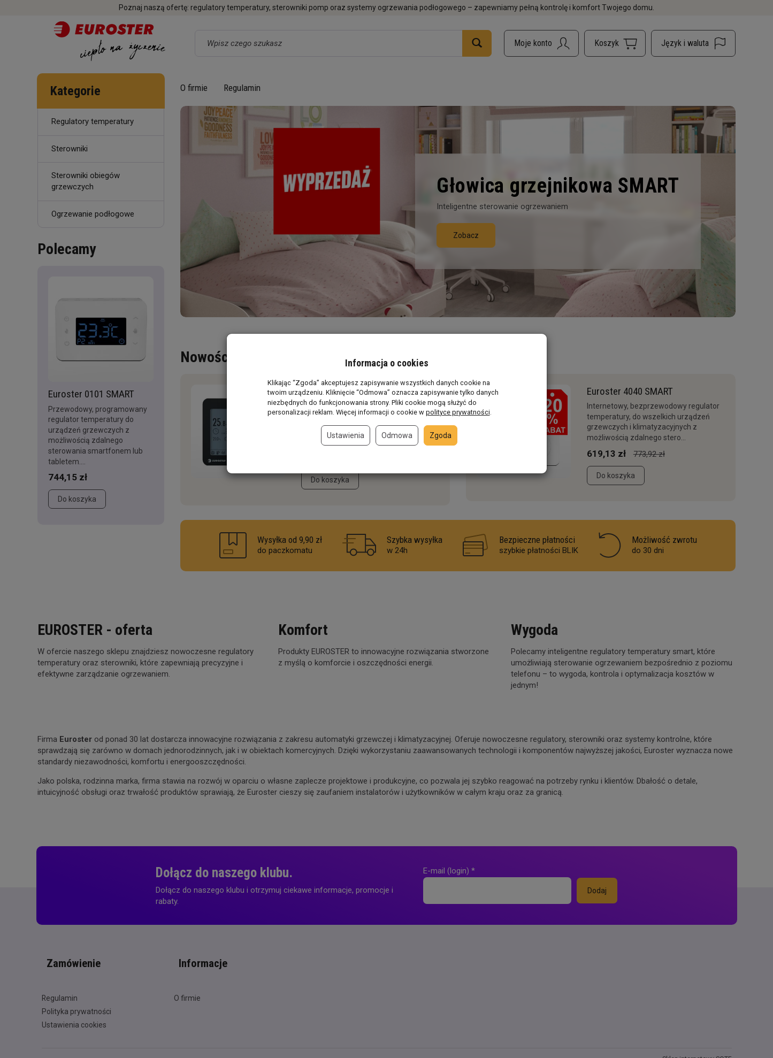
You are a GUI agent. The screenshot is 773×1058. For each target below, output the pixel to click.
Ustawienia (345, 435)
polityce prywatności (458, 412)
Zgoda (440, 435)
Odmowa (396, 435)
